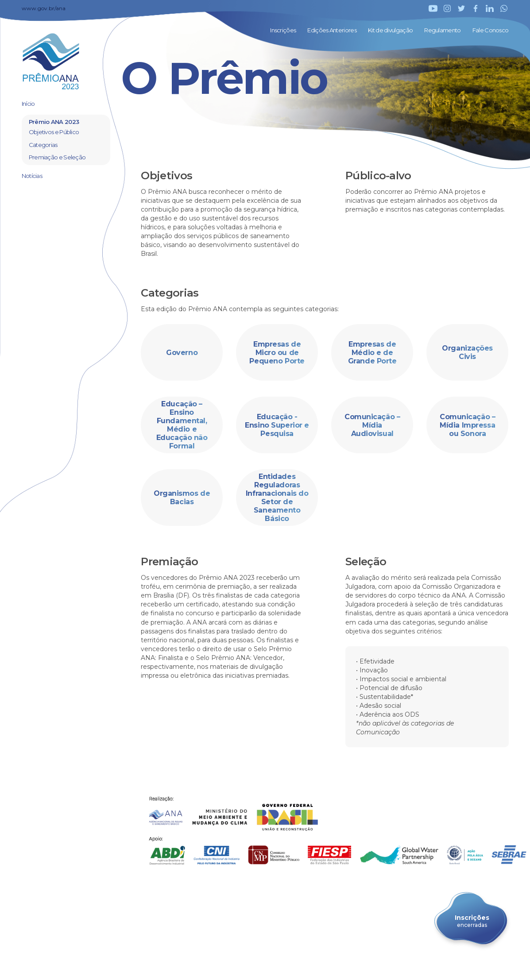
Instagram (447, 8)
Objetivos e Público (54, 131)
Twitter (461, 8)
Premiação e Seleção (57, 157)
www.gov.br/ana (44, 8)
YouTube (433, 8)
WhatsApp (503, 8)
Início (28, 103)
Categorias (43, 144)
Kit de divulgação (390, 30)
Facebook (475, 8)
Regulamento (442, 30)
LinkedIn (489, 8)
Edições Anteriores (331, 30)
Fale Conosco (490, 30)
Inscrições (283, 30)
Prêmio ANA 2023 (54, 121)
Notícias (32, 175)
